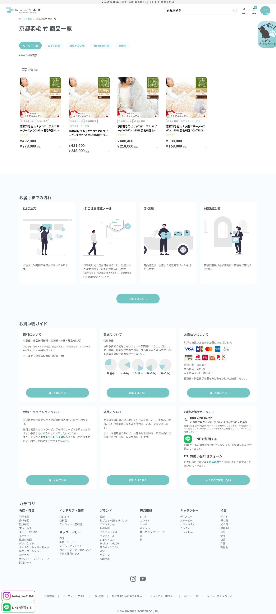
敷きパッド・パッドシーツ (34, 558)
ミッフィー (186, 527)
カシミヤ (145, 519)
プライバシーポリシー (162, 595)
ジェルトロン (107, 538)
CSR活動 (99, 595)
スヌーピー (186, 519)
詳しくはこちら (57, 392)
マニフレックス (108, 531)
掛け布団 (24, 519)
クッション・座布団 (70, 523)
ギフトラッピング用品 (52, 436)
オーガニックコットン (152, 531)
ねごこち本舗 (25, 18)
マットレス (25, 527)
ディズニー (186, 515)
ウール (143, 523)
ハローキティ (187, 523)
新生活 (224, 546)
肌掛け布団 (25, 538)
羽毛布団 (24, 515)
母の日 (224, 519)
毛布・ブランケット (30, 550)
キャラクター (189, 509)
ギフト (224, 515)
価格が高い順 (101, 45)
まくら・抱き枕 (28, 531)
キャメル (145, 527)
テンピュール (107, 535)
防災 (222, 531)
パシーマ (105, 554)
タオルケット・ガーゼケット (35, 546)
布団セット (25, 535)
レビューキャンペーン (219, 595)
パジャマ (64, 515)
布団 (61, 537)
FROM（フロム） (109, 546)
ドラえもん (186, 531)
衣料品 (63, 519)
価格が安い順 (77, 45)
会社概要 (49, 595)
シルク (143, 515)
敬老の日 (225, 527)
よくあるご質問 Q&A (218, 479)
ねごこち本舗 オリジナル (114, 519)
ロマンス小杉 (107, 523)
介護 (222, 542)
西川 (102, 515)
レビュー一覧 (191, 595)
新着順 (122, 45)
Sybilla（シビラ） (110, 542)
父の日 (224, 523)
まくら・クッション (70, 545)
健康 (222, 535)
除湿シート (25, 561)
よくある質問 (211, 461)
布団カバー (25, 554)
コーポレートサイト (74, 595)
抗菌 (222, 538)
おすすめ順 (54, 45)
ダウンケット (26, 542)
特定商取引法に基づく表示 (127, 595)
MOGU (103, 550)
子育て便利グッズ (69, 552)
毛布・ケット (66, 541)
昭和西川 (105, 527)
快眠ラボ (105, 558)
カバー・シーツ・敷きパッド (75, 549)
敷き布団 (24, 523)
